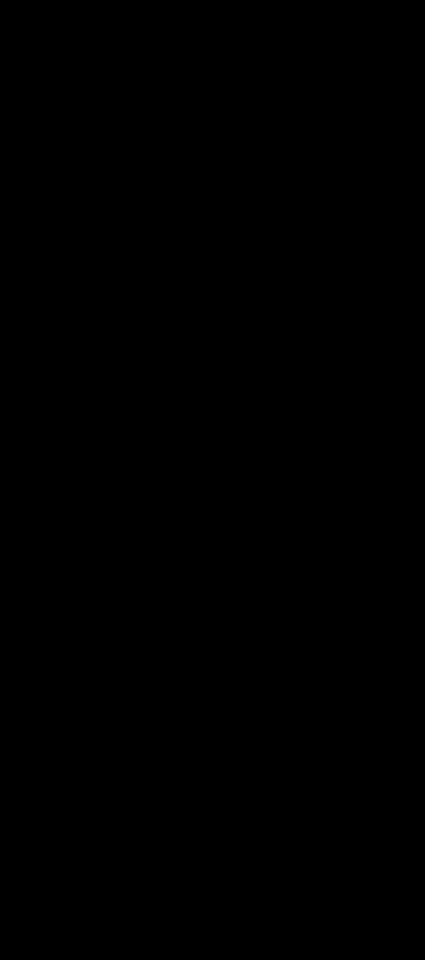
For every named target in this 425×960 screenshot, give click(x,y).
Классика (69, 168)
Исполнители (75, 6)
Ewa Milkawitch (368, 65)
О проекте (116, 951)
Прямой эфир (373, 6)
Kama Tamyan (367, 475)
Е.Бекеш (363, 161)
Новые (59, 535)
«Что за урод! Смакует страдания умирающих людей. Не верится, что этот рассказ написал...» (138, 145)
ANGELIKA (365, 200)
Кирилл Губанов (369, 884)
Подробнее (189, 947)
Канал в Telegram (293, 359)
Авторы (53, 6)
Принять (290, 944)
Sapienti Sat (366, 526)
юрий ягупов (367, 110)
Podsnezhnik (51, 572)
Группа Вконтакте (294, 344)
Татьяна (47, 689)
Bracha (362, 21)
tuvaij (44, 769)
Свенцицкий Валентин (82, 326)
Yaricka (363, 302)
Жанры (36, 6)
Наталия (364, 762)
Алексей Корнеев (370, 672)
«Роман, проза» (86, 424)
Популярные (34, 535)
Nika (360, 245)
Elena (44, 795)
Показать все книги (281, 180)
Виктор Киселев (369, 437)
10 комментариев (229, 144)
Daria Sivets (50, 631)
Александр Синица (70, 716)
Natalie (46, 742)
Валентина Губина (72, 604)
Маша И (363, 795)
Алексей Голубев (370, 616)
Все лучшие (274, 324)
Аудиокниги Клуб (112, 221)
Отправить (228, 558)
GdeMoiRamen (368, 577)
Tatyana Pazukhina (371, 828)
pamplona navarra (370, 335)
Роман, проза (38, 168)
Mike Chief (65, 662)
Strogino (47, 840)
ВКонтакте (40, 262)
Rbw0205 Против (370, 717)
